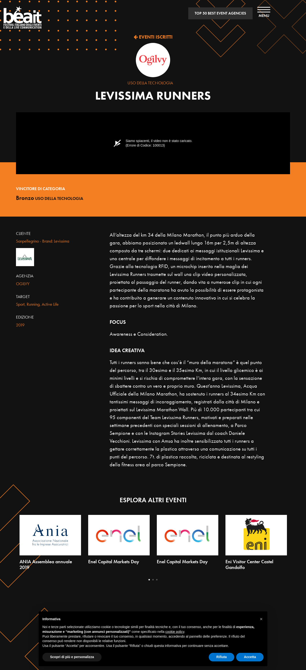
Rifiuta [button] (221, 657)
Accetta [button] (250, 657)
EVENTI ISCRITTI (153, 37)
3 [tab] (157, 579)
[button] (261, 619)
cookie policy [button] (174, 632)
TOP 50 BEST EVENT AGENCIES (220, 13)
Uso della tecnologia (150, 83)
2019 (20, 325)
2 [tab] (153, 579)
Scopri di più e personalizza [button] (72, 657)
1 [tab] (149, 579)
